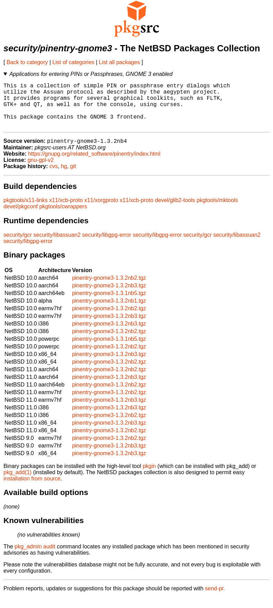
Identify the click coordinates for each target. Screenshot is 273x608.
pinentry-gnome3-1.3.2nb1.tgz (109, 311)
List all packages (119, 62)
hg (64, 177)
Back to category (27, 62)
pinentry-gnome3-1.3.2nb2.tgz (109, 289)
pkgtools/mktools (217, 211)
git (73, 177)
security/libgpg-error (106, 246)
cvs (54, 177)
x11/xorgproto (101, 211)
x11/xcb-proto (66, 211)
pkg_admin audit (35, 557)
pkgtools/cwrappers (63, 217)
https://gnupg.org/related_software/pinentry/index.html (94, 164)
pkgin (149, 477)
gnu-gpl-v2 (40, 171)
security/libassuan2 (56, 246)
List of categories (73, 62)
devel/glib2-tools (175, 211)
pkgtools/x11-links (25, 211)
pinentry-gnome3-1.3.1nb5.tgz (109, 304)
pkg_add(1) (17, 483)
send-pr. (215, 599)
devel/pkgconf (20, 217)
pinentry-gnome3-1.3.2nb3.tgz (109, 296)
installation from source (32, 489)
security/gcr (17, 246)
